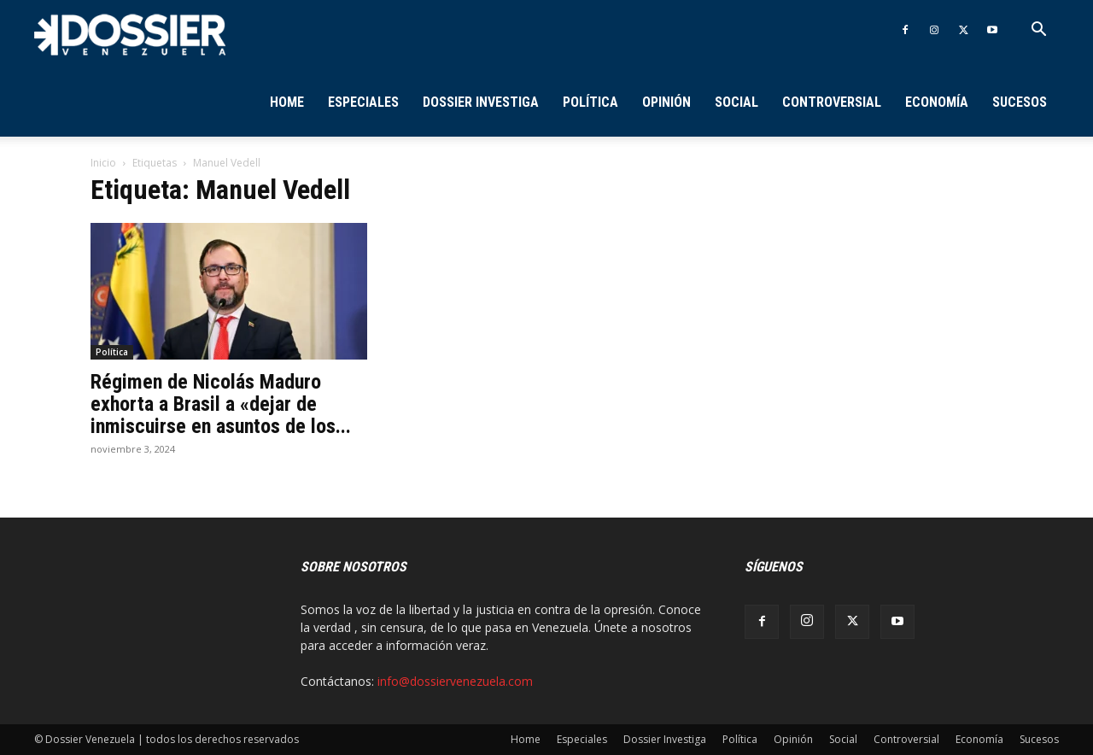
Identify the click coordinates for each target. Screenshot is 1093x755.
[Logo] (129, 34)
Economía (936, 102)
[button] (1038, 31)
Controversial (831, 102)
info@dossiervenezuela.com (455, 681)
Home (287, 102)
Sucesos (1019, 102)
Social (736, 102)
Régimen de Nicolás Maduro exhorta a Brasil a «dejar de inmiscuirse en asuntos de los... (221, 404)
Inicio (103, 162)
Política (590, 102)
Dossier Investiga (481, 102)
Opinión (666, 102)
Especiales (363, 102)
